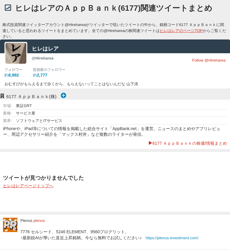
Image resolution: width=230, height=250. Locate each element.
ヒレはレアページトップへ (28, 185)
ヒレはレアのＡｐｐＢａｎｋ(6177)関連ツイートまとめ (113, 8)
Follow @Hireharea (209, 60)
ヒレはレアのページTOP (181, 30)
